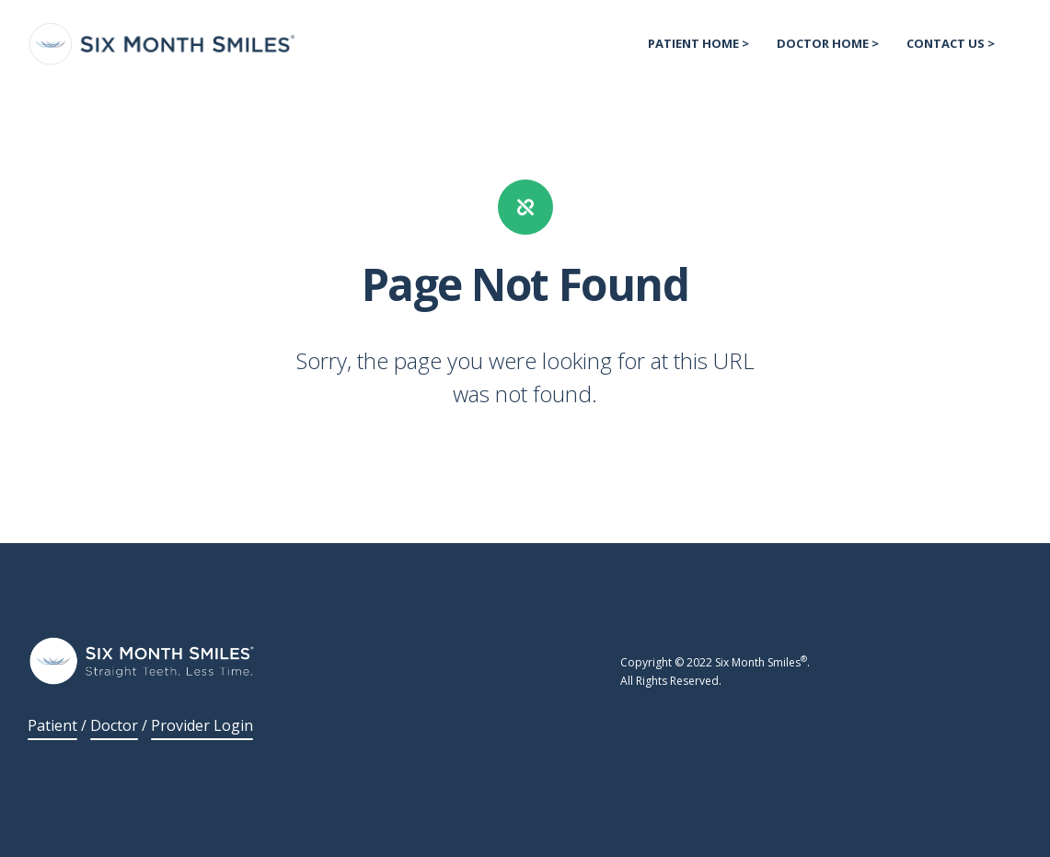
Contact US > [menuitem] (950, 43)
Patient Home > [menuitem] (698, 43)
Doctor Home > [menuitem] (828, 43)
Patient (52, 725)
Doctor (114, 725)
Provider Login (202, 725)
